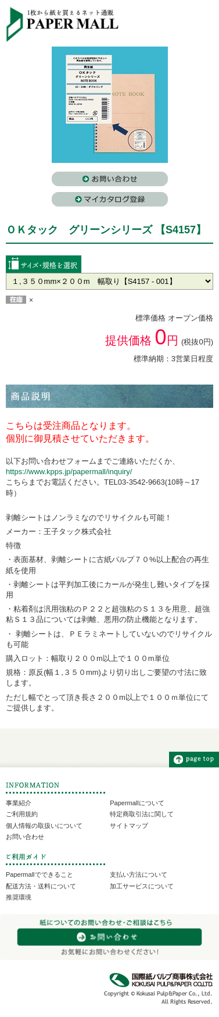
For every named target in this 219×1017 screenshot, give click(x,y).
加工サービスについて (142, 886)
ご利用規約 (22, 813)
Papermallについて (137, 802)
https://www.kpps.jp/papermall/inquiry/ (69, 471)
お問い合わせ (25, 836)
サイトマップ (129, 825)
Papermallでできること (39, 874)
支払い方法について (138, 874)
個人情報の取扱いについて (44, 825)
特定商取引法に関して (142, 813)
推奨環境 (18, 897)
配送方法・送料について (41, 886)
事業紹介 (18, 802)
